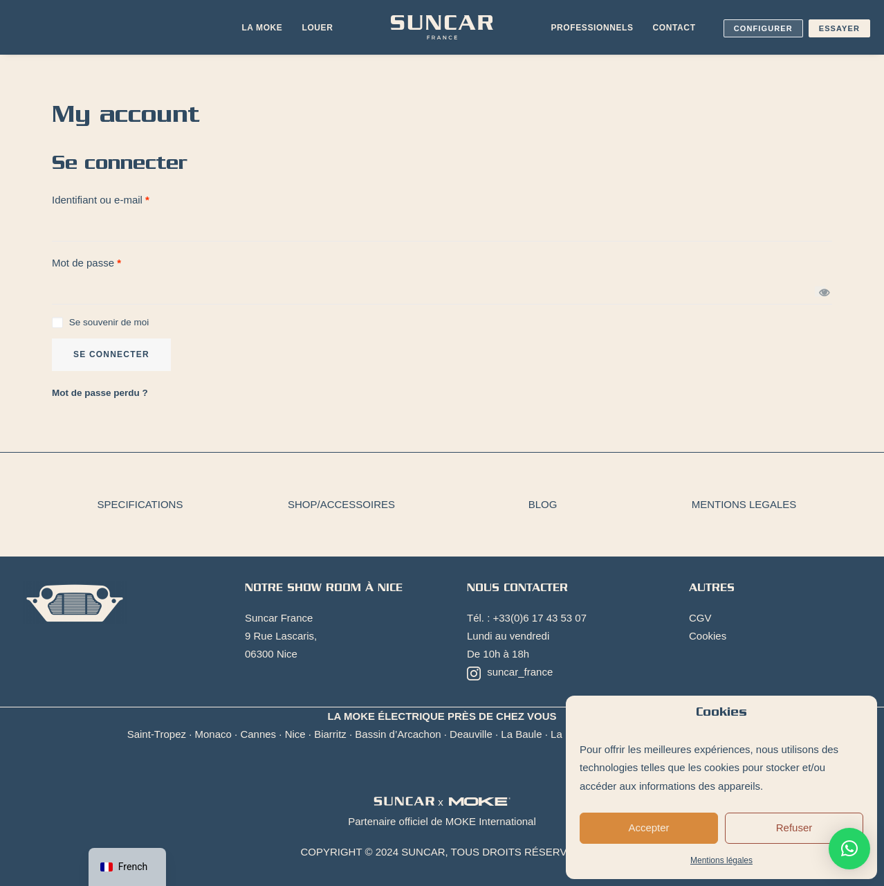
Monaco (213, 734)
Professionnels (592, 28)
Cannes (258, 734)
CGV (700, 618)
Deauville (471, 734)
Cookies (707, 636)
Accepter (648, 827)
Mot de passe (86, 263)
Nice (295, 734)
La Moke (261, 28)
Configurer (763, 28)
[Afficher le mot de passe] (820, 292)
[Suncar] (441, 27)
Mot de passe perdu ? (100, 393)
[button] (849, 848)
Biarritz (330, 734)
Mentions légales (721, 860)
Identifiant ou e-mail (100, 200)
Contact (674, 28)
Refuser (794, 827)
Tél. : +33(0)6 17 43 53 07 (527, 618)
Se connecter (111, 354)
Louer (317, 28)
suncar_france (510, 672)
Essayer (839, 28)
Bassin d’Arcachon (398, 734)
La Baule (521, 734)
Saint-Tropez (156, 734)
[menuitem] (262, 27)
